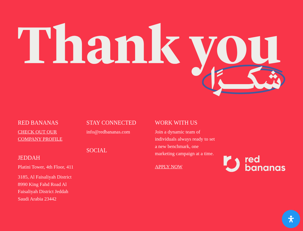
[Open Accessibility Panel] (291, 219)
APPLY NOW (168, 166)
